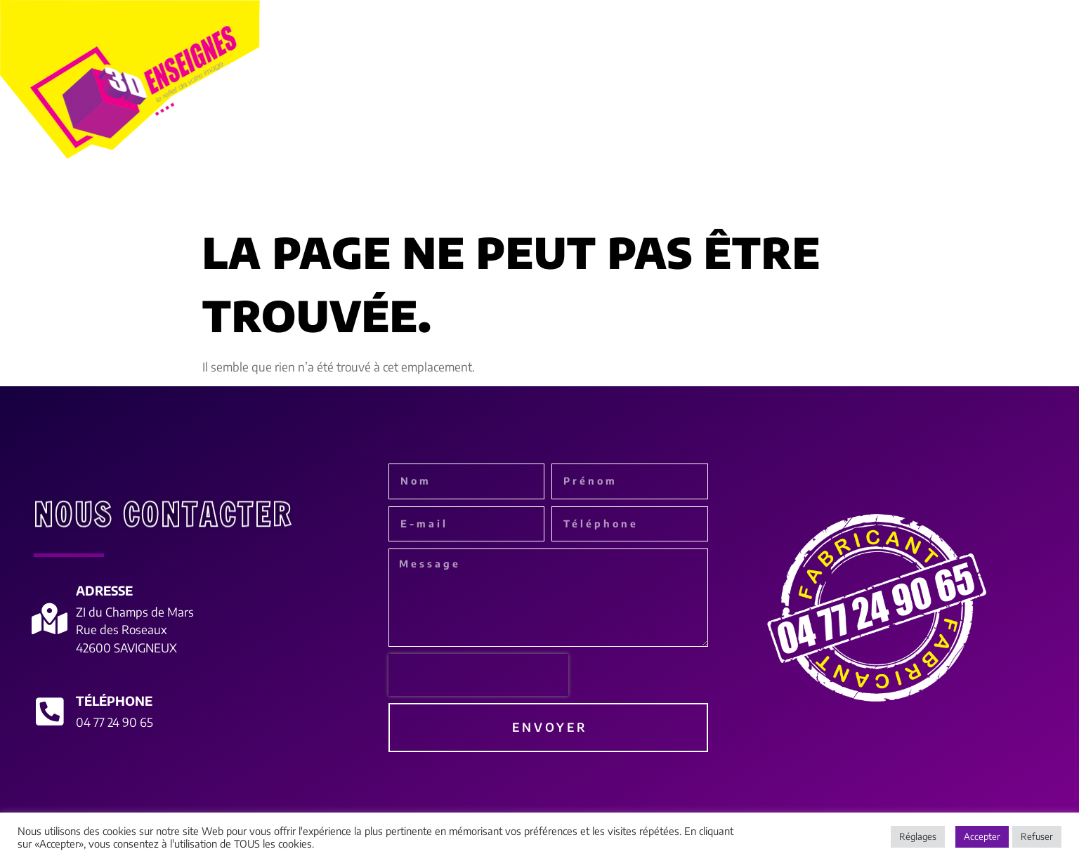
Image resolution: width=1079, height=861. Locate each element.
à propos (166, 194)
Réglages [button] (917, 836)
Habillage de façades (390, 193)
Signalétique (527, 194)
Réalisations (909, 193)
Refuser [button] (1037, 836)
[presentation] (478, 675)
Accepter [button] (982, 836)
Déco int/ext (806, 193)
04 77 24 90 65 (114, 722)
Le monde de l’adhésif (671, 194)
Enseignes (263, 194)
